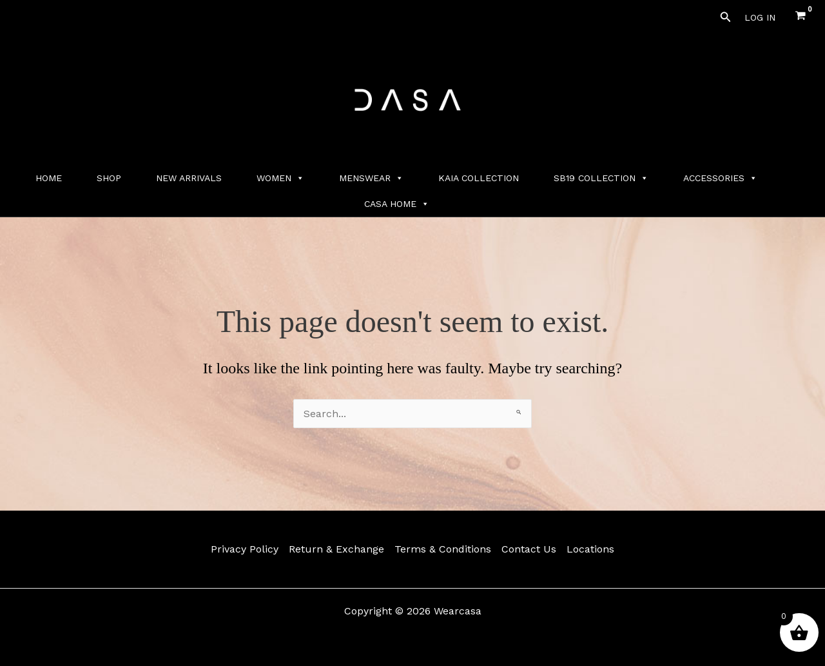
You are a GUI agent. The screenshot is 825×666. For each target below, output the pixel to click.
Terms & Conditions (442, 549)
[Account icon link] (759, 17)
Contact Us (528, 549)
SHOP (109, 178)
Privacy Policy (244, 549)
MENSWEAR (371, 178)
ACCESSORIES (720, 178)
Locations (590, 549)
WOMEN (280, 178)
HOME (48, 178)
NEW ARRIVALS (189, 178)
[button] (726, 17)
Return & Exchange (336, 549)
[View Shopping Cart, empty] (800, 17)
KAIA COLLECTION (478, 178)
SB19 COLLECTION (601, 178)
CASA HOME (396, 204)
